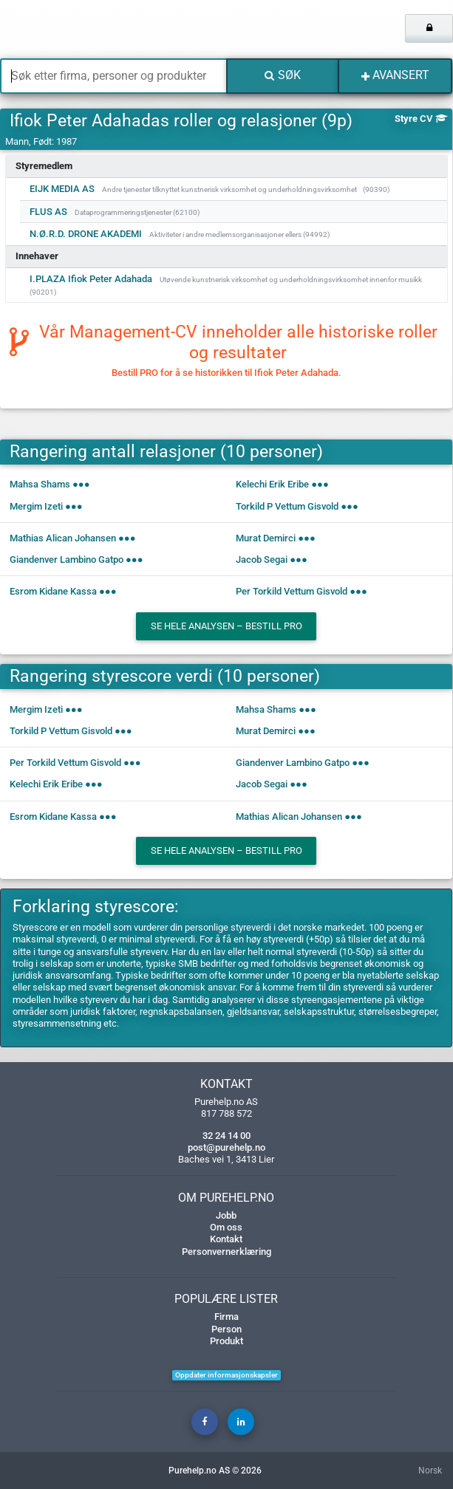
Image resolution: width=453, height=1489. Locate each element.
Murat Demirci (266, 538)
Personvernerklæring (226, 1251)
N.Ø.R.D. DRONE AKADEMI (86, 233)
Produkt (226, 1340)
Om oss (226, 1227)
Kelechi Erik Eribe (272, 484)
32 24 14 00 (226, 1135)
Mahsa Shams (40, 484)
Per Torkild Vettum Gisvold (291, 591)
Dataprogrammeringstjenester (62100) (137, 212)
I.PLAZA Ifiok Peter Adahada (91, 278)
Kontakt (226, 1239)
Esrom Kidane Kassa (53, 591)
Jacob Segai (261, 559)
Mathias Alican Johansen (63, 538)
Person (226, 1329)
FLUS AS (48, 211)
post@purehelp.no (226, 1147)
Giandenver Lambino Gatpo (66, 559)
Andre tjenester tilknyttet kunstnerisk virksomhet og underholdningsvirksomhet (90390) (245, 189)
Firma (226, 1316)
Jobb (226, 1215)
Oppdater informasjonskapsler (226, 1375)
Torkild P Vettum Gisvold (287, 506)
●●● (81, 484)
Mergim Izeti (36, 506)
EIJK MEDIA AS (62, 188)
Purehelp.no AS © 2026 (215, 1470)
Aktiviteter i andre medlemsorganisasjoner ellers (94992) (239, 234)
